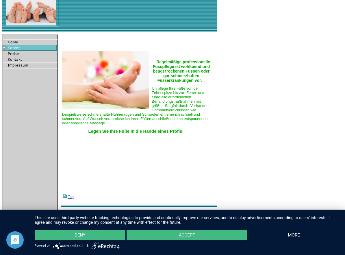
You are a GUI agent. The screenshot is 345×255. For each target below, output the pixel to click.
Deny (80, 235)
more (294, 235)
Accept (187, 235)
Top (68, 197)
